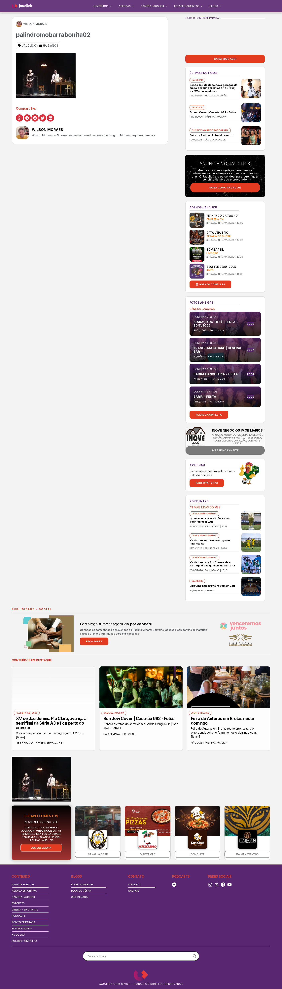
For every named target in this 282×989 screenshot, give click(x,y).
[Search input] (139, 956)
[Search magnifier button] (194, 956)
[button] (19, 118)
